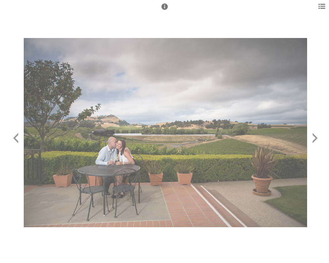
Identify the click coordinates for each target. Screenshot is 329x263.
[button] (164, 9)
